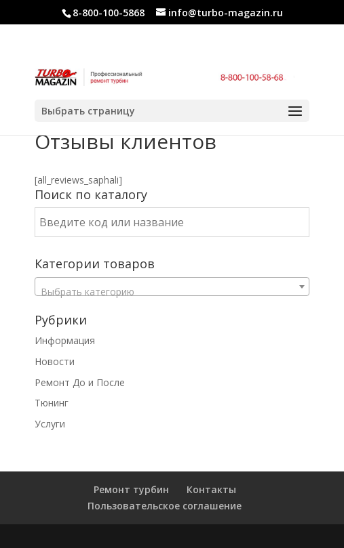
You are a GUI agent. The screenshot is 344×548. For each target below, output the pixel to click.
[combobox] (172, 286)
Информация (65, 340)
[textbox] (172, 292)
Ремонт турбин (131, 489)
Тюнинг (52, 402)
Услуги (50, 423)
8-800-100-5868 (109, 12)
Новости (55, 361)
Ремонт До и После (80, 382)
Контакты (211, 489)
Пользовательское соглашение (165, 505)
